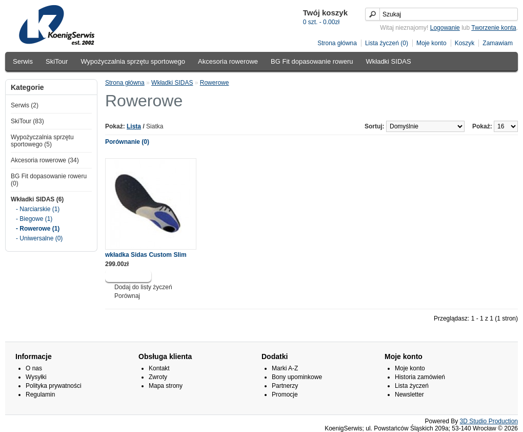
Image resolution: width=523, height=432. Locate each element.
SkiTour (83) (27, 121)
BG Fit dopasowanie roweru (312, 61)
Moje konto (431, 43)
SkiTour (57, 61)
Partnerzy (285, 385)
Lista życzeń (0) (386, 43)
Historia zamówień (420, 377)
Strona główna (337, 43)
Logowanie (445, 27)
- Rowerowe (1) (37, 228)
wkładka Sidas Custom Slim (146, 254)
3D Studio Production (489, 421)
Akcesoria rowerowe (228, 61)
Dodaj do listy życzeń (143, 287)
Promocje (285, 394)
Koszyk (465, 43)
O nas (34, 368)
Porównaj (127, 295)
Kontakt (159, 368)
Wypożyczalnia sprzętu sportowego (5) (42, 141)
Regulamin (40, 394)
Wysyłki (36, 377)
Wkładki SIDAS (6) (37, 199)
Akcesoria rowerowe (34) (45, 160)
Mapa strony (166, 385)
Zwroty (158, 377)
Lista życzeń (412, 385)
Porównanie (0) (127, 141)
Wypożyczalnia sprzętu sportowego (133, 61)
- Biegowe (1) (34, 218)
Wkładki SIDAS (388, 61)
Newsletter (409, 394)
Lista (134, 126)
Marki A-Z (285, 368)
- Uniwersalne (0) (39, 238)
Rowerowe (214, 82)
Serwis (23, 61)
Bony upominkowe (297, 377)
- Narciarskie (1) (37, 209)
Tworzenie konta (493, 27)
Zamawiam (497, 43)
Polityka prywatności (54, 385)
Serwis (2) (24, 105)
